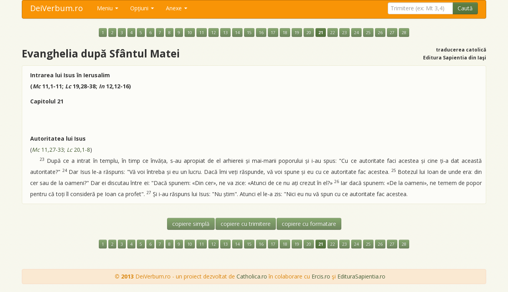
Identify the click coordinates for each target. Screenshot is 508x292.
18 (285, 32)
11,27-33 (48, 149)
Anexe (176, 8)
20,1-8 (78, 149)
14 (237, 32)
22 (332, 32)
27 (392, 32)
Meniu (107, 8)
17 (273, 32)
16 (261, 32)
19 (296, 32)
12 (213, 32)
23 (344, 32)
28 (404, 32)
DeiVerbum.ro (56, 8)
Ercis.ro (321, 276)
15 (249, 32)
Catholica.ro (252, 276)
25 (368, 32)
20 (308, 32)
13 (225, 32)
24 (356, 32)
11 (201, 32)
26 (380, 32)
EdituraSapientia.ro (361, 276)
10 (189, 32)
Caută (465, 8)
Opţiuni (142, 8)
